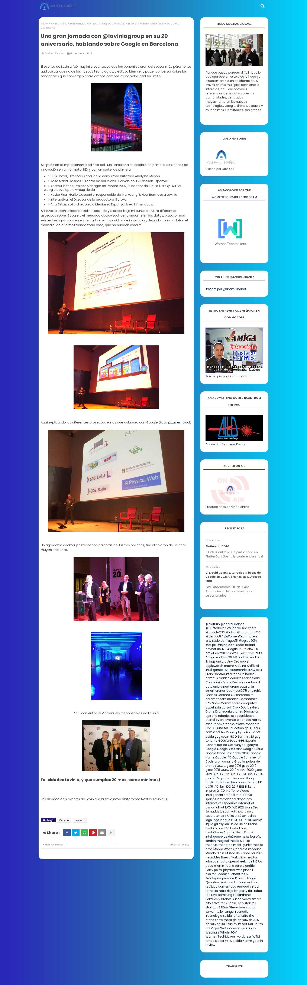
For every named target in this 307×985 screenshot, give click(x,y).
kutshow (237, 811)
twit (244, 924)
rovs (214, 895)
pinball (248, 870)
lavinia (55, 23)
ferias (217, 724)
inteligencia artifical (220, 795)
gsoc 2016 (234, 766)
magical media (228, 841)
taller (220, 911)
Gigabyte (251, 745)
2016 (231, 645)
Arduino (240, 666)
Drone (210, 711)
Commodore (230, 703)
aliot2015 (234, 653)
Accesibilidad (245, 645)
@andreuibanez (232, 624)
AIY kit (210, 653)
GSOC (221, 766)
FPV (208, 728)
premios (228, 878)
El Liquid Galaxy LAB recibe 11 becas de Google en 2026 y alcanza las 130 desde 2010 (233, 577)
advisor (211, 649)
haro (226, 782)
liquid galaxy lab (217, 824)
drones (238, 711)
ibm (222, 786)
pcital (218, 870)
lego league (221, 820)
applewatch (214, 666)
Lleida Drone (248, 824)
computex (249, 703)
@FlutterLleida (216, 628)
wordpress (244, 936)
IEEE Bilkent (247, 786)
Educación (251, 711)
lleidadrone (238, 828)
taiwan (211, 911)
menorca (225, 845)
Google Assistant (229, 749)
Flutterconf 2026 (217, 546)
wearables (248, 928)
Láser (242, 816)
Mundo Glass (215, 853)
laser (233, 816)
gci (247, 728)
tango (229, 911)
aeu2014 (223, 649)
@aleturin (213, 624)
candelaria (252, 678)
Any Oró (233, 661)
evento (230, 720)
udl (208, 928)
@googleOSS (215, 632)
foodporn (252, 724)
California (247, 674)
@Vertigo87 (214, 636)
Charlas (211, 695)
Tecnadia (242, 911)
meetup (212, 845)
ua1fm (258, 924)
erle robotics (221, 716)
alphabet (248, 653)
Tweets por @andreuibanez (226, 289)
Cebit (230, 691)
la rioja (248, 811)
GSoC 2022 (221, 774)
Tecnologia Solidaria (220, 916)
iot (222, 807)
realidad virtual (248, 886)
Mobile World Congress (230, 849)
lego (209, 820)
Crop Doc (240, 707)
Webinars (212, 932)
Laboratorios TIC (218, 816)
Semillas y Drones (219, 899)
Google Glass (240, 753)
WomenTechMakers (221, 936)
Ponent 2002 (239, 874)
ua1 (250, 924)
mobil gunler (242, 845)
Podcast (223, 874)
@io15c (231, 632)
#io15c (222, 645)
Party (209, 870)
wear (236, 928)
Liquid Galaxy (252, 820)
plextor (211, 874)
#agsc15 (231, 641)
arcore (229, 666)
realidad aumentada (221, 886)
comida (233, 699)
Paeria (229, 866)
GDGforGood (227, 740)
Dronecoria (223, 711)
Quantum (213, 882)
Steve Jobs (237, 907)
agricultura (238, 649)
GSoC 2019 (228, 770)
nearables (213, 857)
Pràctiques (213, 878)
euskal (210, 720)
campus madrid (217, 678)
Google (64, 820)
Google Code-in (217, 753)
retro (222, 891)
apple (244, 661)
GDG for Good (223, 732)
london (211, 841)
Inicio (44, 23)
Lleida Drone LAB (217, 828)
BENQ (251, 670)
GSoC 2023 (238, 774)
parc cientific (245, 866)
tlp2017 (222, 924)
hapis (219, 782)
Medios (245, 841)
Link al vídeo (50, 799)
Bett (259, 670)
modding (255, 849)
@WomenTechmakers (241, 636)
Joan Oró (251, 807)
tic (235, 920)
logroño (256, 836)
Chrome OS (226, 695)
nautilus (257, 853)
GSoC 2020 (245, 770)
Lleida (234, 824)
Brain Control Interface (222, 674)
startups (212, 907)
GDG (209, 732)
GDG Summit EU (242, 736)
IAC (216, 786)
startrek (250, 903)
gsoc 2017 (249, 766)
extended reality (249, 720)
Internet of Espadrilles (221, 803)
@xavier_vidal (179, 422)
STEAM (223, 907)
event (220, 720)
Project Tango (245, 878)
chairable (255, 691)
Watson (226, 928)
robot (258, 891)
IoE (218, 807)
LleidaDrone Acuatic (220, 832)
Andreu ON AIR (226, 657)
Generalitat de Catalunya (224, 745)
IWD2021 (238, 807)
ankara (221, 661)
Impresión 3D (215, 790)
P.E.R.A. (257, 861)
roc (208, 895)
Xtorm (247, 941)
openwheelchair (240, 861)
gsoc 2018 (213, 770)
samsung (225, 895)
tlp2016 (211, 924)
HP (260, 782)
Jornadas (212, 811)
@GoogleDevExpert (241, 628)
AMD (258, 653)
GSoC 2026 (255, 774)
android (243, 657)
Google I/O (223, 757)
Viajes (215, 928)
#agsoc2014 (248, 641)
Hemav (252, 782)
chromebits (244, 695)
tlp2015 (254, 920)
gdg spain (222, 736)
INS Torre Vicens (237, 790)
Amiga (210, 657)
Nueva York (229, 857)
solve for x (219, 903)
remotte (212, 891)
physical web (232, 870)
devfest (253, 707)
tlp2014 (242, 920)
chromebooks (216, 699)
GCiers (255, 728)
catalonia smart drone (222, 686)
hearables (238, 782)
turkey (232, 924)
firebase (229, 724)
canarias (236, 678)
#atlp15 (211, 645)
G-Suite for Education (227, 728)
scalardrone (242, 895)
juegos (225, 811)
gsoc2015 (212, 778)
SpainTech (236, 903)
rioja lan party (237, 891)
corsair (227, 707)
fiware (240, 724)
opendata (220, 861)
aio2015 (252, 649)
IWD (228, 807)
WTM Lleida (233, 941)
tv (239, 924)
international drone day (234, 799)
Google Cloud (253, 749)
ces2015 (241, 691)
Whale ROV (228, 932)
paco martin (215, 866)
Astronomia (238, 670)
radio (225, 882)
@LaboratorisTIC (248, 632)
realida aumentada (243, 882)
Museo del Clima (237, 853)
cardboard (252, 682)
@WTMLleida (215, 641)
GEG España (247, 740)
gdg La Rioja (243, 732)
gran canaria (223, 761)
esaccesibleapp (243, 716)
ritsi (250, 891)
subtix (250, 907)
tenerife (242, 916)
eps (208, 716)
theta (228, 920)
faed (209, 724)
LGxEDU (236, 820)
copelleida (213, 707)
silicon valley (241, 899)
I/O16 (209, 786)
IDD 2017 (232, 786)
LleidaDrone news (236, 836)
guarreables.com (232, 778)
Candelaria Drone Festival (224, 682)
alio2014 (221, 653)
